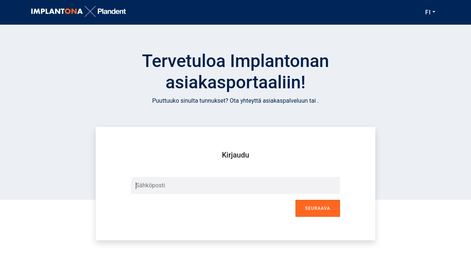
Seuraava (317, 208)
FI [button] (428, 12)
